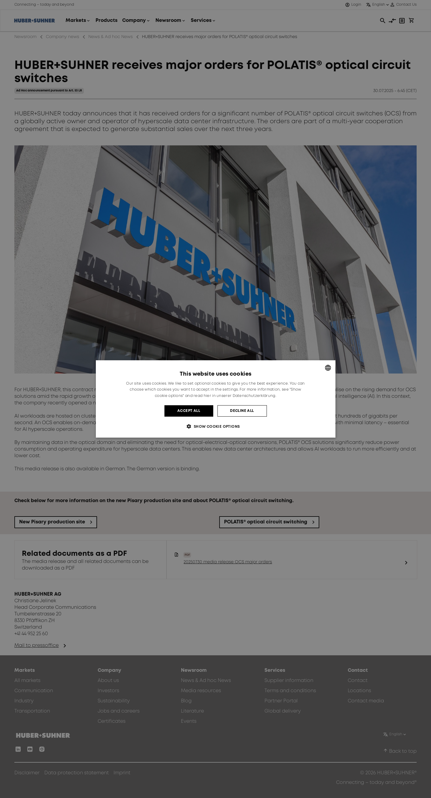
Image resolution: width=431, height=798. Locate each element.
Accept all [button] (188, 410)
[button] (215, 426)
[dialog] (215, 399)
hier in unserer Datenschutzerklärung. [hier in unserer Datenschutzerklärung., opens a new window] (240, 396)
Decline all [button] (242, 410)
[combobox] (328, 368)
